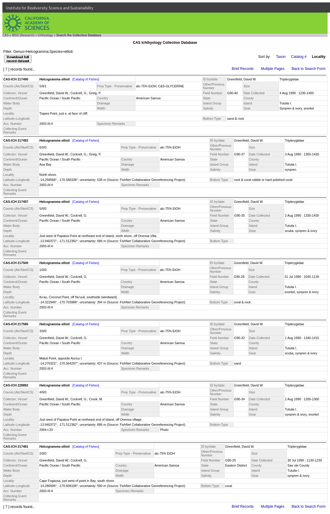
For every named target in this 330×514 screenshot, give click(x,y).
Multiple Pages (273, 69)
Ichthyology (45, 35)
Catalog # (298, 57)
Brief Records (243, 69)
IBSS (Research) (23, 35)
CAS (5, 35)
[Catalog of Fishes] (85, 79)
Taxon (281, 57)
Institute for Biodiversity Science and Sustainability (49, 7)
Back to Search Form (308, 69)
